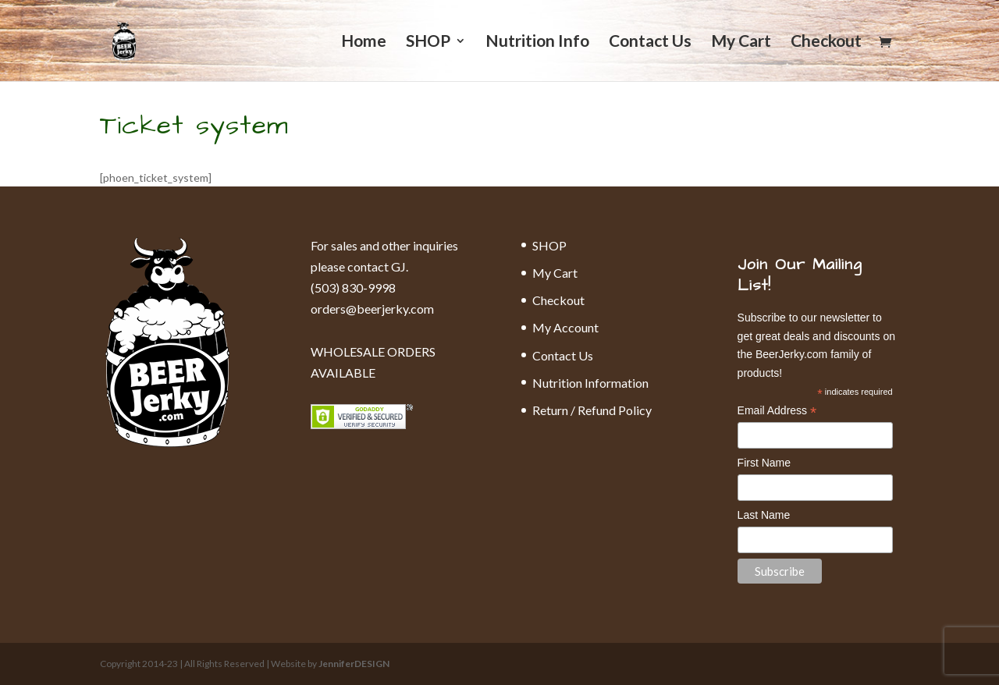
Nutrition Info (537, 42)
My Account (565, 327)
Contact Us (650, 42)
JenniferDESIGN (353, 663)
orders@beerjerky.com (372, 308)
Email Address (777, 412)
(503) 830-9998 (353, 287)
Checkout (826, 42)
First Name (764, 462)
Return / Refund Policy (592, 410)
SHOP (428, 42)
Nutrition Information (590, 382)
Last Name (764, 515)
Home (363, 42)
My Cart (741, 42)
